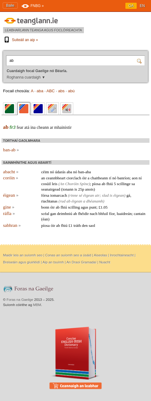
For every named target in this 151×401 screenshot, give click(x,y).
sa (133, 183)
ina (33, 127)
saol (92, 225)
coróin (10, 177)
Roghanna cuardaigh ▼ (26, 77)
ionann (68, 189)
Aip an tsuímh (53, 262)
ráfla (9, 213)
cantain (139, 213)
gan (53, 213)
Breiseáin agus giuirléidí (21, 262)
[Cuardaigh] (140, 60)
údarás (60, 172)
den (85, 225)
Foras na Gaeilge (20, 299)
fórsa (45, 195)
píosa (96, 183)
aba (40, 91)
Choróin (72, 183)
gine (8, 207)
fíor (112, 213)
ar (51, 127)
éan (45, 219)
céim (45, 172)
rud (62, 201)
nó (52, 172)
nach (93, 213)
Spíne (84, 183)
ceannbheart (56, 178)
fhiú (109, 183)
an (43, 178)
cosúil (46, 183)
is (75, 189)
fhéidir (83, 213)
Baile (10, 5)
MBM (37, 305)
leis (54, 183)
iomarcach (58, 195)
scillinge (124, 183)
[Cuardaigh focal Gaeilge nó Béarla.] (72, 60)
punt (92, 207)
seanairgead (50, 189)
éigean (10, 195)
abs (61, 91)
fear (20, 127)
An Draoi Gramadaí (81, 262)
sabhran (12, 225)
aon (135, 178)
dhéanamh (94, 201)
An (62, 183)
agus (84, 207)
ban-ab (11, 149)
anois (89, 189)
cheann (43, 127)
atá (26, 127)
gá (128, 195)
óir (84, 178)
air (97, 195)
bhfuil (103, 213)
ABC (50, 91)
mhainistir (63, 127)
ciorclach (74, 178)
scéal (45, 213)
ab (6, 127)
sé (80, 195)
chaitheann (99, 178)
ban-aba (84, 172)
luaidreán (124, 213)
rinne (73, 195)
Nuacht (104, 262)
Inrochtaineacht (122, 255)
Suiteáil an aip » (20, 40)
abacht (10, 171)
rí (110, 178)
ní (140, 178)
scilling (74, 207)
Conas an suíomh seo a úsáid (68, 255)
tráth (77, 225)
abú (71, 91)
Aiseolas (100, 255)
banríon (123, 178)
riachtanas (49, 201)
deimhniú (64, 213)
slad (105, 195)
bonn (45, 207)
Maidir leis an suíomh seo (22, 255)
